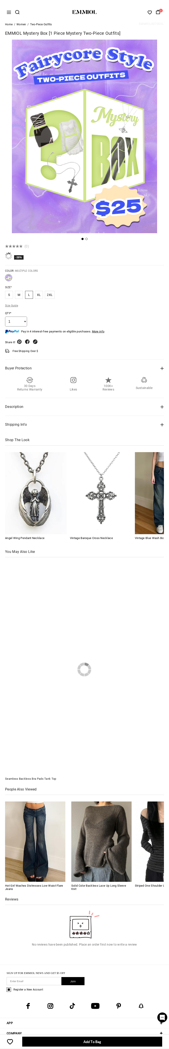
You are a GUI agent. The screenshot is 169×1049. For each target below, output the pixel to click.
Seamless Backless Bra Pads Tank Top (30, 779)
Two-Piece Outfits (41, 25)
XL (39, 296)
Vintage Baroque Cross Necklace (91, 539)
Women (21, 25)
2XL (50, 296)
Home (9, 25)
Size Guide (11, 306)
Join (73, 982)
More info (98, 332)
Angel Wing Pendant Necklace (24, 539)
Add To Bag (92, 1042)
